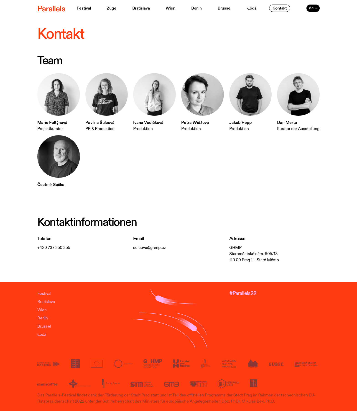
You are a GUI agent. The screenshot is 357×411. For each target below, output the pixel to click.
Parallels (51, 8)
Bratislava (141, 7)
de (311, 7)
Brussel (224, 7)
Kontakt (280, 7)
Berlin (196, 7)
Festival (84, 7)
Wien (170, 7)
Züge (111, 7)
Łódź (252, 7)
